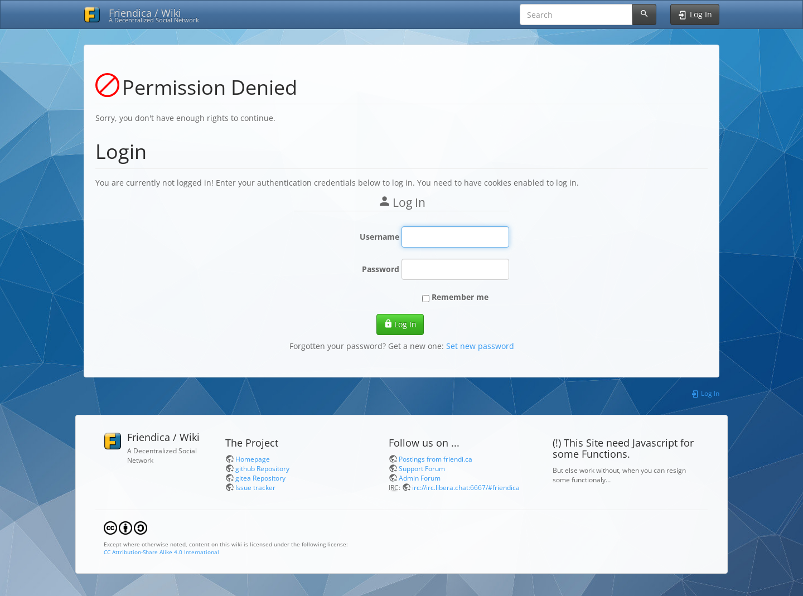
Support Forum (422, 468)
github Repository (262, 468)
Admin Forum (420, 477)
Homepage (252, 458)
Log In (400, 324)
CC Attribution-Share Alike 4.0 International (161, 552)
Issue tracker (255, 487)
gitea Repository (260, 477)
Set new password (480, 346)
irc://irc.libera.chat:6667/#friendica (466, 487)
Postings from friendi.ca (435, 458)
